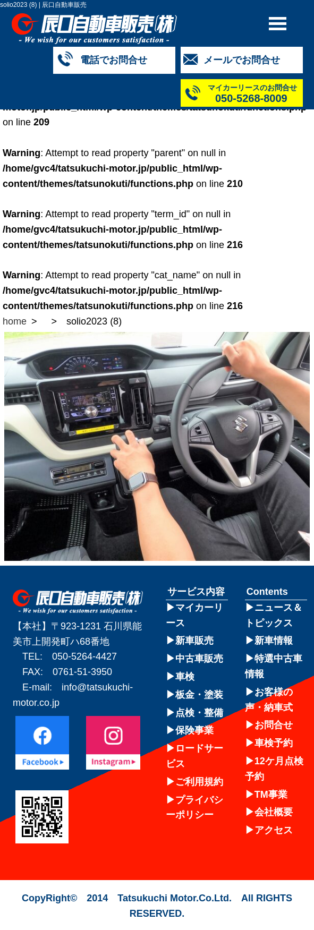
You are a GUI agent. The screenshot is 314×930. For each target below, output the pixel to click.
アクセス (273, 830)
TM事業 (270, 794)
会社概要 (273, 812)
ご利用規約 (199, 782)
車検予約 (273, 743)
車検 (184, 676)
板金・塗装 (199, 694)
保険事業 (194, 730)
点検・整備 (199, 712)
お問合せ (273, 725)
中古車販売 (199, 658)
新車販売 (194, 640)
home (15, 321)
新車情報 (273, 640)
